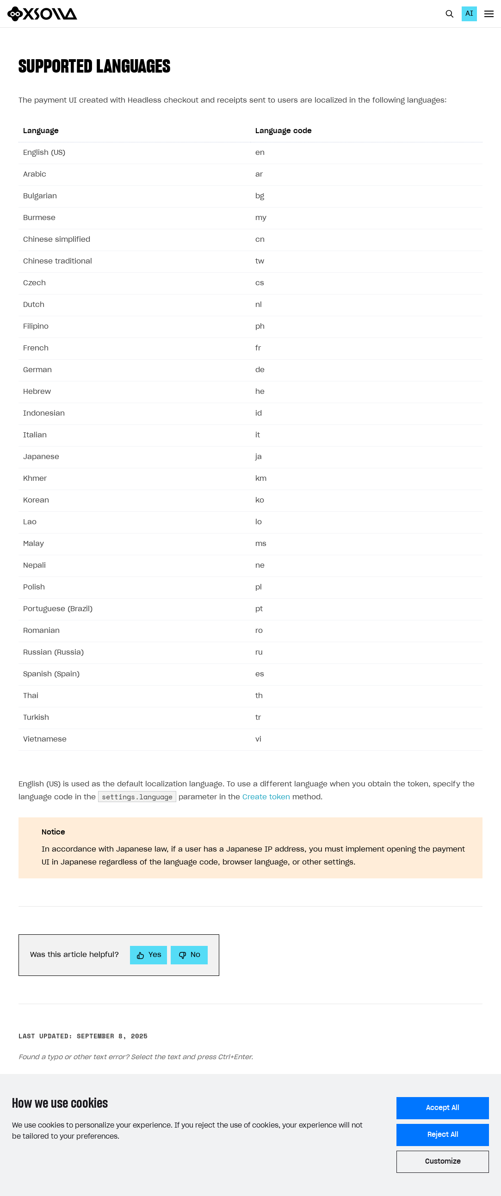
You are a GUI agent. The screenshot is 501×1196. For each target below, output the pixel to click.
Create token (266, 797)
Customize (443, 1162)
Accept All (442, 1108)
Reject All (442, 1135)
